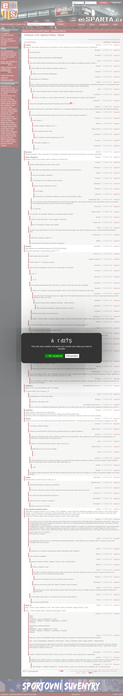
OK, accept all (54, 356)
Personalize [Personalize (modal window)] (72, 356)
